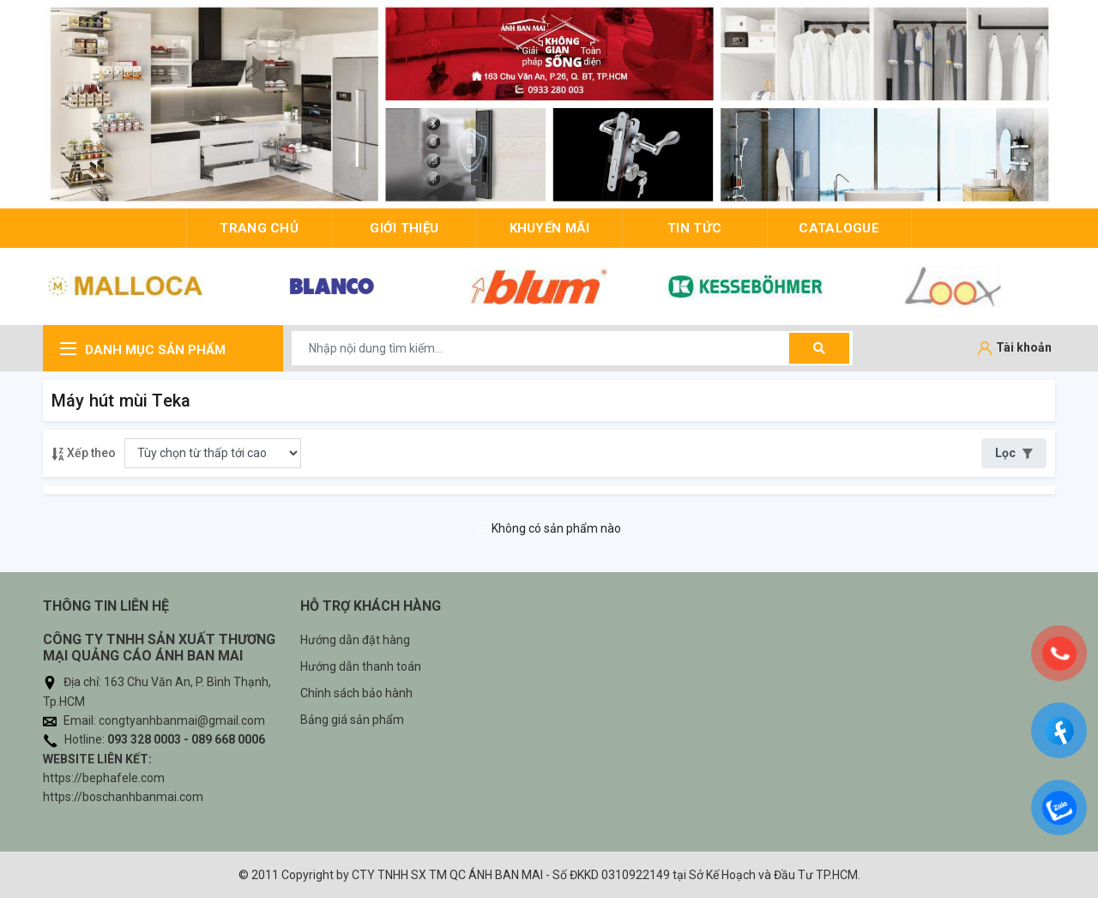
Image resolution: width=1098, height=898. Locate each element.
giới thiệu (404, 228)
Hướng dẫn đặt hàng (355, 640)
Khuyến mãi (550, 228)
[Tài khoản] (1015, 348)
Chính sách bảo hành (356, 693)
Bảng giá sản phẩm (352, 719)
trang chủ (259, 228)
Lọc (1014, 453)
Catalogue (839, 228)
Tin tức (694, 228)
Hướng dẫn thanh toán (360, 666)
